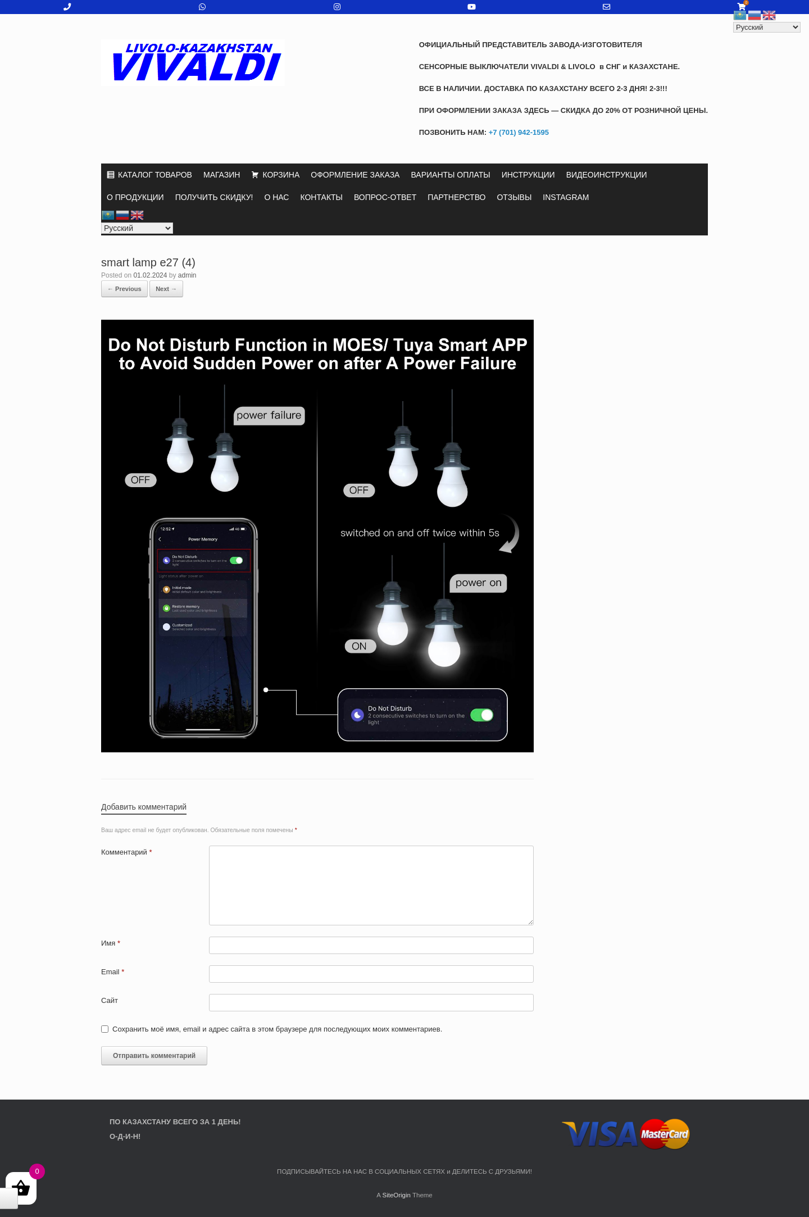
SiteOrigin (396, 1195)
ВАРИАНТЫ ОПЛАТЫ (450, 174)
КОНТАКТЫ (321, 197)
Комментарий (126, 852)
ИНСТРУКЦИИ (528, 174)
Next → (166, 288)
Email (112, 972)
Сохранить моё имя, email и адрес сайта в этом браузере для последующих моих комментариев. (277, 1029)
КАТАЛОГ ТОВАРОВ (155, 174)
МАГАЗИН (221, 174)
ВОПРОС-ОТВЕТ (385, 197)
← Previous (124, 288)
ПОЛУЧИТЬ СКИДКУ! (214, 197)
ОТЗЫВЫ (514, 197)
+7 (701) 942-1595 (518, 132)
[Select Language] (137, 228)
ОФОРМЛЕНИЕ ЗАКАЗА (355, 174)
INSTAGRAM (566, 197)
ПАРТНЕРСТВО (456, 197)
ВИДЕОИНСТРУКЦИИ (606, 174)
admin (187, 275)
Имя (110, 943)
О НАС (276, 197)
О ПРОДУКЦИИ (135, 197)
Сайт (109, 1000)
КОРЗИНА (280, 174)
